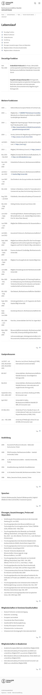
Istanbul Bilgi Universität (20, 174)
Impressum (3, 692)
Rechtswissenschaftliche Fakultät (11, 8)
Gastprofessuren (7, 37)
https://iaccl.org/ (21, 144)
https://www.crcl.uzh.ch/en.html (22, 137)
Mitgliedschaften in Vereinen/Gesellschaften (14, 48)
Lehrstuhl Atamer (6, 10)
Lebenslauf (3, 17)
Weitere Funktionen (7, 35)
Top (38, 348)
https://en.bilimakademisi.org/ (22, 157)
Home (2, 14)
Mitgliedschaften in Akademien (10, 50)
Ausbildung (5, 40)
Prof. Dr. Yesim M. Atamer (28, 14)
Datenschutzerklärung (17, 692)
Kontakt (9, 692)
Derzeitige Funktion (7, 32)
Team (19, 14)
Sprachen (5, 43)
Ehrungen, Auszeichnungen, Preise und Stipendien (15, 45)
